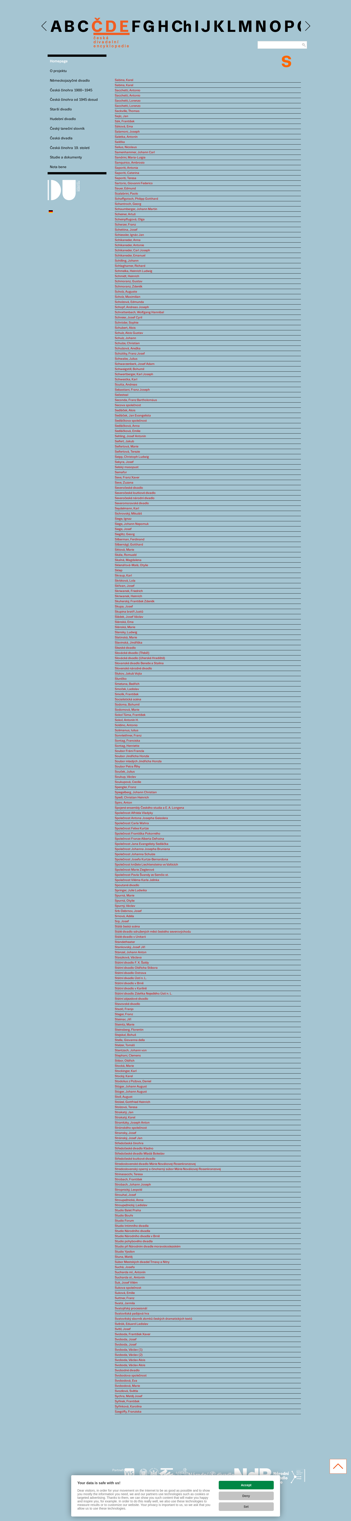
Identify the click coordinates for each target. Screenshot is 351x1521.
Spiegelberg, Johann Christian (136, 792)
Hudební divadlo (63, 119)
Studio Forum (124, 1220)
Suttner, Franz (124, 1298)
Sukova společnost (128, 1287)
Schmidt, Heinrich (127, 276)
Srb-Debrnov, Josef (128, 911)
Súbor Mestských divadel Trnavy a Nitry (142, 1262)
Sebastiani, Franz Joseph (132, 389)
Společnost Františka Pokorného (137, 833)
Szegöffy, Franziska (128, 1411)
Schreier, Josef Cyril (128, 317)
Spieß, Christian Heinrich (132, 797)
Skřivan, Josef (125, 585)
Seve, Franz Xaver (127, 477)
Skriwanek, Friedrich (129, 591)
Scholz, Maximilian (127, 296)
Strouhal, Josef (125, 1195)
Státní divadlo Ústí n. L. (131, 978)
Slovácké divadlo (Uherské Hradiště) (140, 658)
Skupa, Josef (124, 606)
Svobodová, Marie (127, 1385)
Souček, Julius (125, 771)
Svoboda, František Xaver (132, 1334)
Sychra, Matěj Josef (128, 1396)
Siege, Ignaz (123, 518)
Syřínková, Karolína (128, 1406)
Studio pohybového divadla (134, 1241)
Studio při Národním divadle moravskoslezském (148, 1246)
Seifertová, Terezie (127, 451)
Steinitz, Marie (124, 1024)
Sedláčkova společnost (131, 420)
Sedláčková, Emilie (127, 431)
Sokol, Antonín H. (127, 720)
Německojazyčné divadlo (70, 81)
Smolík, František (127, 694)
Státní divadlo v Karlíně (131, 988)
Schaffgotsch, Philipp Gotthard (136, 198)
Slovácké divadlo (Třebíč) (132, 653)
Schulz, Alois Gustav (129, 333)
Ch (181, 27)
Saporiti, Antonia (126, 167)
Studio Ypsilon (125, 1251)
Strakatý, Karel (125, 1117)
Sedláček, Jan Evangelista (133, 415)
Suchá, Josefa (125, 1267)
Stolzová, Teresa (126, 1107)
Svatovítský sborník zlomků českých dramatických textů (153, 1318)
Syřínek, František (127, 1401)
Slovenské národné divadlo (133, 668)
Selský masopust (127, 467)
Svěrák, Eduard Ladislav (131, 1324)
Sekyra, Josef (124, 462)
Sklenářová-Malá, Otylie (131, 565)
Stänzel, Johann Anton (130, 952)
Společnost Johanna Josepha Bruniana (142, 849)
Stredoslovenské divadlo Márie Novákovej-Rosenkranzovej (155, 1164)
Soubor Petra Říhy (127, 766)
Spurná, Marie (124, 895)
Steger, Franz (124, 1014)
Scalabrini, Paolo (126, 193)
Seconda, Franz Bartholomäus (136, 400)
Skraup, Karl (123, 575)
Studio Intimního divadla (132, 1225)
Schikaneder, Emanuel (130, 255)
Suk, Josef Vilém (126, 1282)
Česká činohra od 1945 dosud (74, 100)
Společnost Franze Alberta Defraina (139, 838)
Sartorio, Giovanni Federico (134, 183)
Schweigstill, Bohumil (129, 369)
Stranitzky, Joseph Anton (132, 1122)
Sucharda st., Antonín (130, 1277)
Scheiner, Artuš (125, 214)
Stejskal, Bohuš (125, 1035)
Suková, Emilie (125, 1293)
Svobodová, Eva (126, 1380)
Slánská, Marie (125, 627)
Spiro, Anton (123, 802)
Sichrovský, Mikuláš (128, 513)
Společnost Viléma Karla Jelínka (137, 880)
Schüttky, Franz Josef (130, 353)
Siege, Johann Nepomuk (132, 524)
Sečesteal (121, 395)
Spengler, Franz (125, 787)
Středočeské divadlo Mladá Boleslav (140, 1153)
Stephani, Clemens (128, 1055)
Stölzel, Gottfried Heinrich (132, 1102)
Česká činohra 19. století (70, 148)
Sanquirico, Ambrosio (130, 162)
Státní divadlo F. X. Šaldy (132, 962)
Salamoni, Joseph (127, 131)
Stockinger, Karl (126, 1071)
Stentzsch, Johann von (131, 1050)
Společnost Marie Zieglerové (134, 869)
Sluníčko (121, 678)
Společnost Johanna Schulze (135, 854)
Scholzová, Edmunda (129, 302)
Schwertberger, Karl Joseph (134, 374)
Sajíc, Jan (121, 116)
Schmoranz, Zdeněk (128, 286)
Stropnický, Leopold (128, 1189)
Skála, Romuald (126, 555)
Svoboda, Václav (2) (129, 1355)
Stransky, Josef (125, 1133)
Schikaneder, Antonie (129, 245)
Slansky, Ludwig (126, 632)
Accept (246, 1485)
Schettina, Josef (126, 229)
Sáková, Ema (124, 126)
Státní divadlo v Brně (129, 983)
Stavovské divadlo (127, 1004)
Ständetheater (125, 942)
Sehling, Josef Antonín (130, 436)
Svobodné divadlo (127, 1370)
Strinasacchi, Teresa (129, 1174)
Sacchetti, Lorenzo (128, 100)
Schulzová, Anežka (128, 348)
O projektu (58, 71)
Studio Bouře (124, 1215)
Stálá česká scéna (127, 926)
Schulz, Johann (125, 338)
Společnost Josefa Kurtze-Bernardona (141, 859)
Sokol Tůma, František (130, 715)
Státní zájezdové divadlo (131, 998)
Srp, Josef (122, 921)
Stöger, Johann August (131, 1086)
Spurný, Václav (125, 905)
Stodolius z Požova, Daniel (133, 1081)
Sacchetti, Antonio (127, 90)
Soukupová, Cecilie (128, 782)
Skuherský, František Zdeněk (135, 601)
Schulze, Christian (127, 343)
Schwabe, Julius (126, 358)
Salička (120, 142)
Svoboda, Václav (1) (129, 1349)
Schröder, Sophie (126, 322)
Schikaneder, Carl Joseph (132, 250)
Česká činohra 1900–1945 (71, 90)
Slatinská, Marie (126, 637)
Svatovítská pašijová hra (132, 1313)
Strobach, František (128, 1179)
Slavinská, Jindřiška (128, 642)
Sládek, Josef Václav (129, 616)
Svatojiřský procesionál (131, 1308)
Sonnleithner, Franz (128, 735)
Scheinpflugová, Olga (130, 219)
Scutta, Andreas (126, 384)
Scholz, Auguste (126, 291)
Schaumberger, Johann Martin (136, 209)
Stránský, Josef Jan (128, 1138)
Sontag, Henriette (127, 745)
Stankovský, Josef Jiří (130, 947)
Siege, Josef (123, 529)
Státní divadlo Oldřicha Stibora (136, 967)
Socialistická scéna (128, 699)
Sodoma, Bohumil (127, 704)
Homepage (59, 61)
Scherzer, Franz (125, 224)
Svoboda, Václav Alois (130, 1360)
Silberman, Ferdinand (129, 539)
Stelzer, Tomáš (125, 1045)
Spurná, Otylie (125, 900)
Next (307, 26)
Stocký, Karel (124, 1076)
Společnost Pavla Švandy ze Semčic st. (142, 875)
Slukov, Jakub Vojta (128, 673)
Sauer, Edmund (125, 188)
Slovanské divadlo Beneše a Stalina (139, 663)
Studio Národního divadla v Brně (137, 1236)
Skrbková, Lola (125, 580)
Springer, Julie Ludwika (131, 890)
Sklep (118, 570)
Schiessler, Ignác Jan (129, 235)
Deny (246, 1496)
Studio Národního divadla (132, 1231)
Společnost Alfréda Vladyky (134, 813)
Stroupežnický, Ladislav (131, 1205)
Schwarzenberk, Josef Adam (135, 364)
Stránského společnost (131, 1127)
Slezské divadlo (125, 647)
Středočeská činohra (129, 1143)
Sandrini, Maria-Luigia (130, 157)
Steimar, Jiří (123, 1019)
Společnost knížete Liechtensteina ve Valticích (146, 864)
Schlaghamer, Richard (130, 265)
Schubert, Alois (125, 327)
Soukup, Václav (125, 776)
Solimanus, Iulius (126, 730)
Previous (44, 26)
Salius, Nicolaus (126, 147)
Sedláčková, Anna (127, 425)
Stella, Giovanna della (130, 1040)
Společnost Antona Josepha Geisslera (141, 818)
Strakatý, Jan (124, 1112)
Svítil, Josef (123, 1329)
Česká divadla (61, 138)
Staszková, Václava (128, 957)
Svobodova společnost (131, 1375)
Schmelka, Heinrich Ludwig (133, 271)
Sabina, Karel (124, 80)
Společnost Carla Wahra (132, 823)
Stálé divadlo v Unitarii (130, 936)
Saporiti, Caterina (127, 173)
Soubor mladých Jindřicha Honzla (138, 761)
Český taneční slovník (67, 129)
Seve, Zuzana (124, 482)
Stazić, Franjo (124, 1009)
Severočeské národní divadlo (135, 498)
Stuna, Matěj (123, 1256)
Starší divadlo (61, 109)
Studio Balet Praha (128, 1210)
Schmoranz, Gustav (128, 281)
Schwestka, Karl (126, 379)
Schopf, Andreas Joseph (132, 307)
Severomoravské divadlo (132, 503)
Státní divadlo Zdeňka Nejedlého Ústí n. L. (143, 993)
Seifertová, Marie (126, 446)
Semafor (121, 472)
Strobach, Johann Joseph (133, 1184)
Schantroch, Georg (128, 204)
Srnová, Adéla (124, 916)
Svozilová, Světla (126, 1391)
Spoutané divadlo (127, 885)
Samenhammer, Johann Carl (135, 152)
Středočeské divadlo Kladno (134, 1148)
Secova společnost (128, 405)
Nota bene (58, 167)
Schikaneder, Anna (128, 240)
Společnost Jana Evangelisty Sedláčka (141, 844)
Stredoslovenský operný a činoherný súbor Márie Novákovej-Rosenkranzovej (168, 1169)
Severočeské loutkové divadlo (135, 493)
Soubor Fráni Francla (129, 751)
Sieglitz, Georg (125, 534)
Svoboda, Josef (126, 1339)
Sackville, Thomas (127, 111)
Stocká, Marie (124, 1065)
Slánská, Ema (124, 622)
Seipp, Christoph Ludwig (132, 456)
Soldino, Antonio (126, 725)
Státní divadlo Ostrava (130, 973)
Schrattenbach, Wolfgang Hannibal (139, 312)
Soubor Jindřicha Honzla (132, 756)
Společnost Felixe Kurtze (132, 828)
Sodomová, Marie (127, 709)
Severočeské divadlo (129, 487)
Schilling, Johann (127, 260)
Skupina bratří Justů (129, 611)
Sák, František (125, 121)
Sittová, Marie (124, 549)
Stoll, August (123, 1096)
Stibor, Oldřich (125, 1060)
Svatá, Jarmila (125, 1303)
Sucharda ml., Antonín (130, 1272)
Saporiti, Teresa (125, 178)
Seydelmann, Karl (127, 508)
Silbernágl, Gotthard (129, 544)
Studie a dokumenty (66, 157)
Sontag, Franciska (127, 740)
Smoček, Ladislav (127, 689)
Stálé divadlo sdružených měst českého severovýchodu (153, 931)
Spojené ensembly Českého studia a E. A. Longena (149, 807)
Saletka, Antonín (126, 136)
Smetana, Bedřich (127, 684)
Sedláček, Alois (125, 410)
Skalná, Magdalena (128, 560)
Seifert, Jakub (124, 441)
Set (246, 1506)
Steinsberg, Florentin (129, 1029)
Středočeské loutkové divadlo (135, 1158)
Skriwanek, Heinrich (128, 596)
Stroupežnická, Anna (129, 1200)
